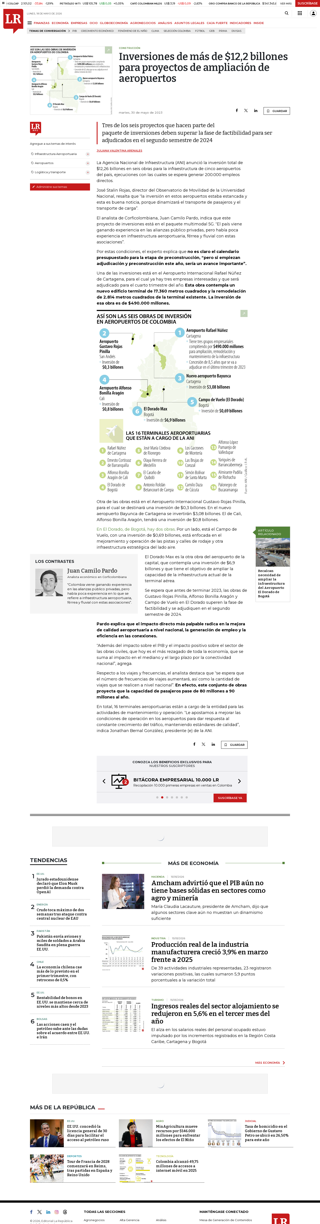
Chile (40, 961)
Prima (223, 31)
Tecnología (164, 1156)
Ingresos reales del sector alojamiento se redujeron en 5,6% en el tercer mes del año (215, 1013)
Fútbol (200, 31)
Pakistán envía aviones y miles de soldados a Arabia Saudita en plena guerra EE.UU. (61, 942)
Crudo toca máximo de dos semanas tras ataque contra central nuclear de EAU (62, 914)
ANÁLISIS (165, 23)
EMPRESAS (79, 23)
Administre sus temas (49, 187)
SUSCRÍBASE (308, 3)
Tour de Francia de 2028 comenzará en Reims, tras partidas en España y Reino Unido (89, 1168)
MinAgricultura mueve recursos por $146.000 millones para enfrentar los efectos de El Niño (178, 1133)
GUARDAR (276, 111)
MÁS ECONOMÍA (267, 1062)
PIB (74, 31)
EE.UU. (41, 873)
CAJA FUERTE (217, 23)
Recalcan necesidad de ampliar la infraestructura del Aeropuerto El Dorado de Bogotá (271, 583)
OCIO (94, 23)
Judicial (250, 1121)
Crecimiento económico (97, 31)
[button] (103, 781)
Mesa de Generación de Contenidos (226, 1220)
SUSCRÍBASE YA (230, 798)
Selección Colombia (177, 31)
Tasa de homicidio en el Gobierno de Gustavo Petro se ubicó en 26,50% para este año (267, 1133)
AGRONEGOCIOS (143, 23)
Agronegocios (94, 1220)
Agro (160, 1121)
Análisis (161, 1220)
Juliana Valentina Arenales (119, 150)
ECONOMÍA (60, 23)
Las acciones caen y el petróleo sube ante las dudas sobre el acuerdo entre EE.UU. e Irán (63, 1030)
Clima (155, 31)
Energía (42, 904)
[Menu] (30, 23)
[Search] (287, 13)
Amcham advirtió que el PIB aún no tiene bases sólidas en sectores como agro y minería (208, 890)
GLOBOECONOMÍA (114, 23)
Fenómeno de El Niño (132, 31)
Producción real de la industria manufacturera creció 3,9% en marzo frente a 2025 (209, 952)
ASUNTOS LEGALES (189, 23)
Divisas (236, 31)
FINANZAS (42, 23)
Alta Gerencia (129, 1220)
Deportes (74, 1156)
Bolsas (42, 1019)
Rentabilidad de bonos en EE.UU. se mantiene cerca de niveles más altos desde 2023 (62, 1002)
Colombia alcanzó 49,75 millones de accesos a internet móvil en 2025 (177, 1166)
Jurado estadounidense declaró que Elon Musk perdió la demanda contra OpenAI (60, 885)
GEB (211, 31)
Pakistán (43, 931)
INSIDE (259, 23)
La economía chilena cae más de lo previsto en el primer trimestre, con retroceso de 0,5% (59, 973)
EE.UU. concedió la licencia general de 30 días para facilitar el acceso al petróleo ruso (88, 1133)
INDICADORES (240, 23)
